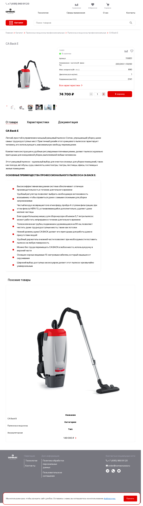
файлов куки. (110, 498)
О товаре (12, 122)
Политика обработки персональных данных (53, 464)
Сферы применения (76, 13)
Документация (68, 122)
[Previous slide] (7, 106)
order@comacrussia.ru (118, 465)
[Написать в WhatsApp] (113, 471)
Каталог (19, 33)
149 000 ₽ (70, 438)
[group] (12, 107)
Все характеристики (71, 85)
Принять (130, 498)
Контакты (130, 13)
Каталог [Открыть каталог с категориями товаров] (18, 23)
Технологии (43, 13)
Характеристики (38, 122)
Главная (9, 33)
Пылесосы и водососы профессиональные (45, 33)
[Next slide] (56, 106)
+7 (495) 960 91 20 (17, 3)
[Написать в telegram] (107, 471)
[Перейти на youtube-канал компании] (119, 471)
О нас (105, 13)
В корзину (120, 94)
